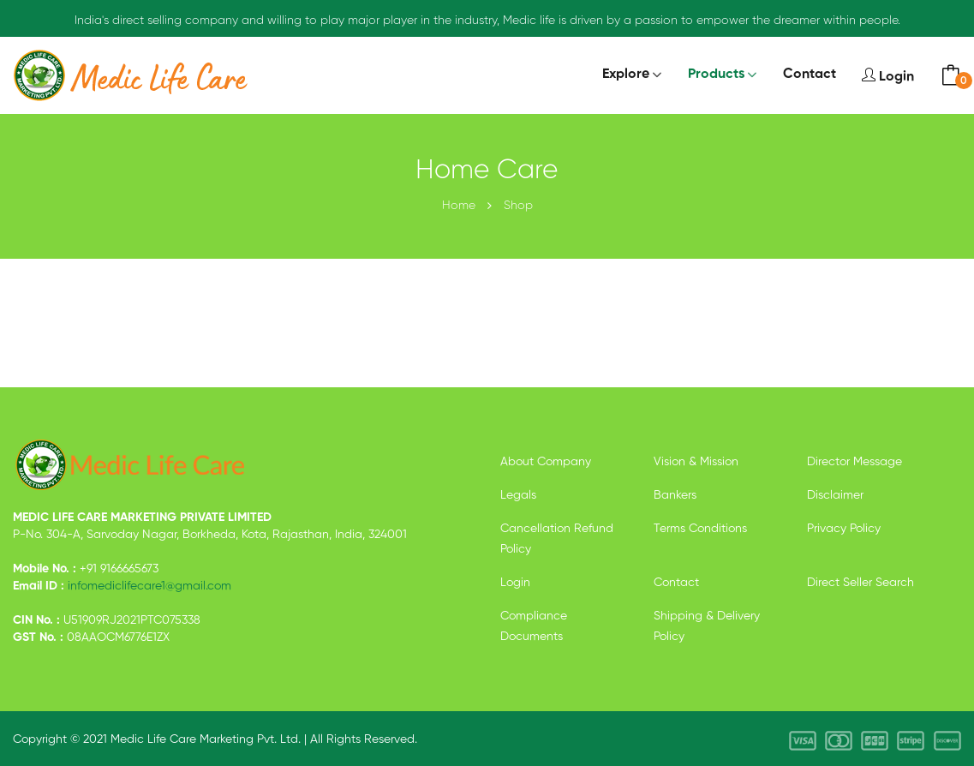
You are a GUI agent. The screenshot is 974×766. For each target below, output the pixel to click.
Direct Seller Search (860, 583)
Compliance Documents (533, 626)
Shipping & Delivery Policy (707, 626)
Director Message (854, 462)
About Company (545, 462)
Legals (518, 495)
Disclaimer (835, 495)
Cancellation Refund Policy (556, 539)
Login (888, 76)
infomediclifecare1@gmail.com (149, 586)
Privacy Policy (844, 529)
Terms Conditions (700, 529)
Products (716, 74)
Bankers (675, 495)
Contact (809, 74)
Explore (625, 74)
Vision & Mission (696, 462)
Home (458, 206)
